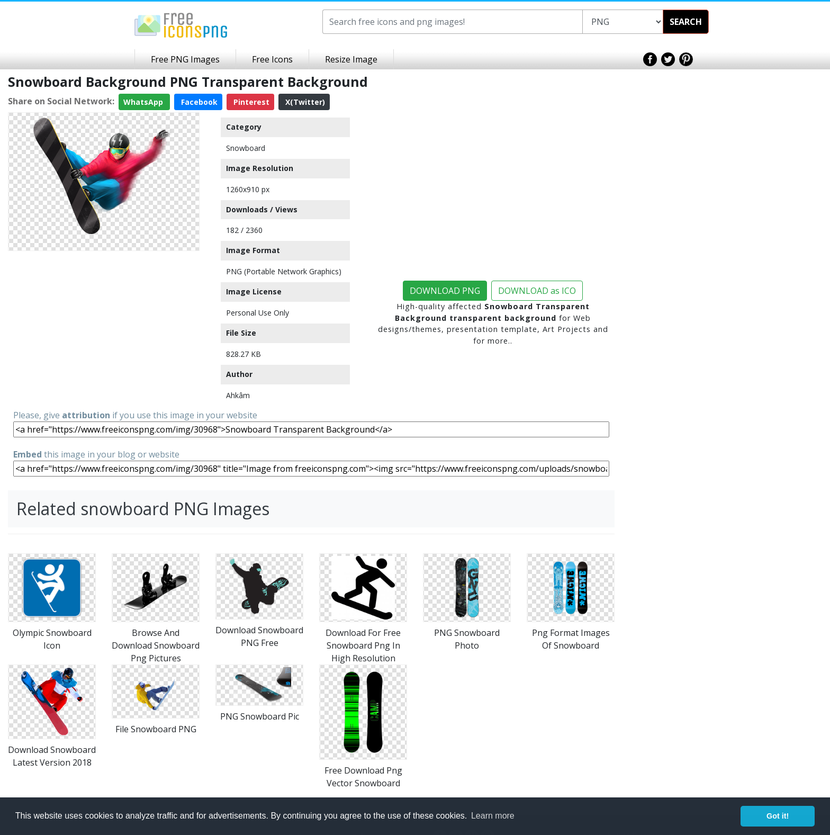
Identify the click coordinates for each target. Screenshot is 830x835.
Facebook (198, 102)
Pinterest (250, 102)
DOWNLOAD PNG (445, 291)
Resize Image (351, 59)
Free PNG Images (185, 59)
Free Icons (272, 59)
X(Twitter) (304, 102)
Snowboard (245, 148)
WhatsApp (144, 102)
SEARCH (686, 22)
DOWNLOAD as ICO (537, 291)
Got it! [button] (777, 816)
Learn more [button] (493, 815)
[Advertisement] (104, 329)
